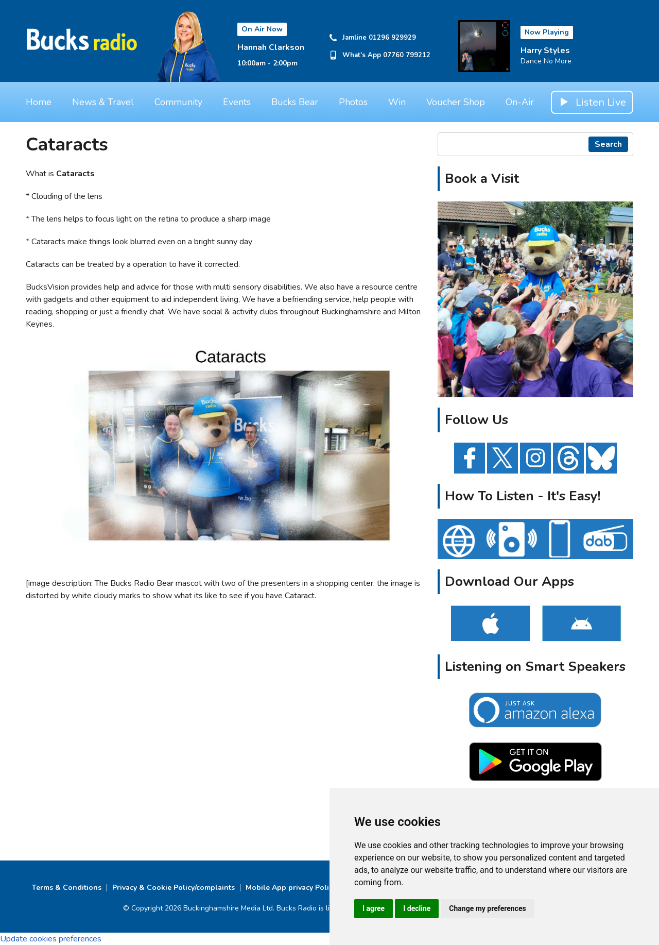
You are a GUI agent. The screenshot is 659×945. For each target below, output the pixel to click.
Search (608, 144)
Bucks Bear (294, 102)
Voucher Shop (455, 102)
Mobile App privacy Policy (291, 887)
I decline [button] (416, 908)
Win (397, 102)
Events (237, 102)
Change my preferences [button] (487, 908)
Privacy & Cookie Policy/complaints (173, 887)
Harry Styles (545, 50)
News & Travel (103, 102)
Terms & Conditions (66, 887)
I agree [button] (373, 908)
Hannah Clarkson (270, 47)
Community (178, 102)
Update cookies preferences (50, 938)
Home (38, 102)
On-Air (520, 102)
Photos (353, 102)
